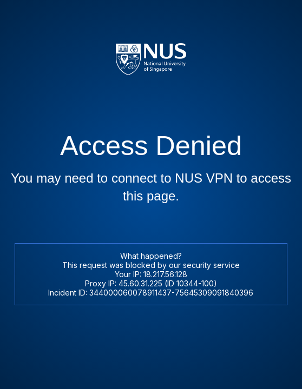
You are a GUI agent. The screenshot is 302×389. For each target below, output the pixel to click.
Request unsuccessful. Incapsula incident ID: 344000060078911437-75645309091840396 (151, 194)
